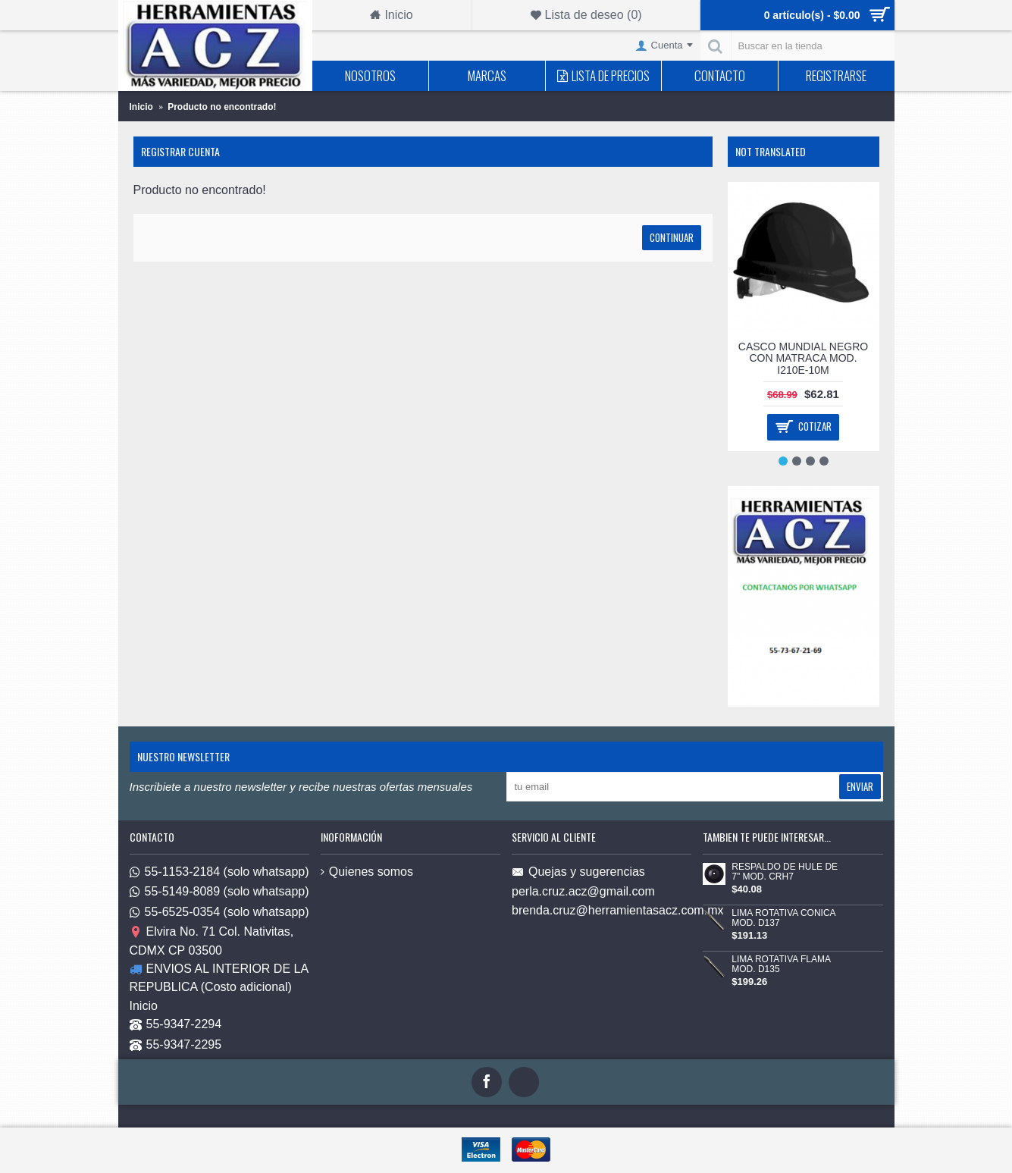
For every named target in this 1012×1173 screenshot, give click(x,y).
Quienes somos (367, 871)
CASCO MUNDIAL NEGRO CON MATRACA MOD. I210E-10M (803, 358)
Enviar (860, 786)
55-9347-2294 (176, 1025)
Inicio (144, 1005)
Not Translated (770, 151)
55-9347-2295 (176, 1045)
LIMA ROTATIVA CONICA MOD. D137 (783, 918)
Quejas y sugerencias (578, 872)
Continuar (672, 237)
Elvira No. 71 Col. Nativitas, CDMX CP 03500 (212, 941)
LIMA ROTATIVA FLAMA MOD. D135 (781, 964)
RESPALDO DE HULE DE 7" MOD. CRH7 (785, 872)
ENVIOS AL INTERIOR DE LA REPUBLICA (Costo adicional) (219, 977)
